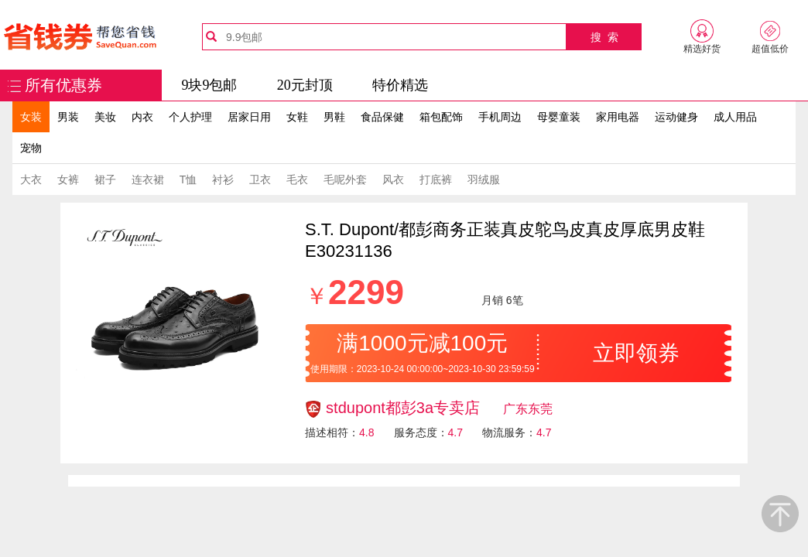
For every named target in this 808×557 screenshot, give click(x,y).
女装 (31, 117)
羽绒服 (483, 179)
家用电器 (617, 117)
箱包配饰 (441, 117)
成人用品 (735, 117)
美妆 (105, 117)
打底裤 (435, 179)
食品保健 (382, 117)
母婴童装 (558, 117)
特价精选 (400, 85)
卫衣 (260, 179)
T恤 (188, 179)
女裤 (68, 179)
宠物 (31, 148)
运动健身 (676, 117)
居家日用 (249, 117)
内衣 (142, 117)
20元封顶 (305, 85)
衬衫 (223, 179)
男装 (68, 117)
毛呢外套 (345, 179)
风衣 (393, 179)
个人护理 (190, 117)
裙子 (105, 179)
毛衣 (297, 179)
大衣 (31, 179)
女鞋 (297, 117)
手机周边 (500, 117)
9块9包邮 (209, 85)
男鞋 (334, 117)
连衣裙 (148, 179)
